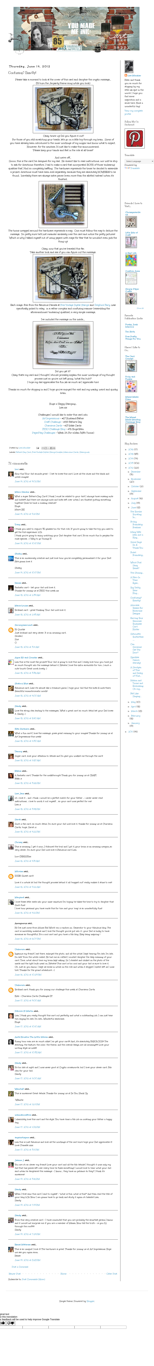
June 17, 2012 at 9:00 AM (28, 1000)
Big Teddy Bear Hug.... (136, 590)
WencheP (19, 1089)
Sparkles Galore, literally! (136, 660)
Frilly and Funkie (130, 377)
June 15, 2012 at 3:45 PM (27, 809)
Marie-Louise (21, 605)
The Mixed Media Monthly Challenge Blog (133, 419)
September (136, 491)
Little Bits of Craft (131, 233)
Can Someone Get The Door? (136, 648)
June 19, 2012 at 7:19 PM (27, 1205)
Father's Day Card (23, 452)
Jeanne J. (20, 1160)
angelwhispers (22, 1137)
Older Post (111, 1273)
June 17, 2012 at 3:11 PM (27, 1149)
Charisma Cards (53, 425)
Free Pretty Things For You (133, 337)
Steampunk (84, 452)
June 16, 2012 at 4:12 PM (27, 912)
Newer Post (15, 1273)
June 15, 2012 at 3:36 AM (27, 673)
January (135, 723)
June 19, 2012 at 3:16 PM (27, 1179)
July (133, 503)
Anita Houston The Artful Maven (31, 1037)
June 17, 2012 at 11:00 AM (28, 1078)
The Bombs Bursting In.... (136, 514)
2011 (130, 731)
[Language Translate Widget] (139, 161)
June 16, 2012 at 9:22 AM (27, 887)
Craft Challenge (52, 421)
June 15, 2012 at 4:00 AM (28, 695)
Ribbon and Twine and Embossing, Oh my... (137, 684)
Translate (132, 168)
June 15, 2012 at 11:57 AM (27, 760)
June (134, 507)
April (134, 706)
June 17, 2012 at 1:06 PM (27, 1127)
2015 (131, 454)
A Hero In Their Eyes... (135, 580)
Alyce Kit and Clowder (26, 657)
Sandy (18, 706)
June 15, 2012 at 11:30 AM (28, 741)
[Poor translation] (10, 1323)
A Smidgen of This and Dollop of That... (137, 671)
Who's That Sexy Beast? (136, 565)
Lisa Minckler (134, 75)
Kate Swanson (22, 729)
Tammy (18, 751)
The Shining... (137, 572)
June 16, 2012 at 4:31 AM (27, 861)
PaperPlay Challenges (43, 432)
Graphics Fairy (102, 305)
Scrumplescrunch (24, 625)
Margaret (19, 897)
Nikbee (18, 771)
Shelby (18, 553)
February (135, 715)
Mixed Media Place (131, 398)
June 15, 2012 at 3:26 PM (27, 783)
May (133, 702)
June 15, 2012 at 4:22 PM (27, 831)
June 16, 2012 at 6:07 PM (28, 938)
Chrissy (19, 842)
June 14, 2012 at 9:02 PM (27, 481)
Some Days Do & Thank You (137, 545)
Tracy (18, 524)
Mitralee (19, 871)
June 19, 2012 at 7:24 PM (27, 1234)
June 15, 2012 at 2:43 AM (27, 614)
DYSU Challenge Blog (53, 429)
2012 (131, 467)
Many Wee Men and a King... (137, 535)
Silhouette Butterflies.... (137, 637)
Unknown (20, 949)
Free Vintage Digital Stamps (74, 305)
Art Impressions (50, 418)
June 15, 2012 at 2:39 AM (27, 595)
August (135, 498)
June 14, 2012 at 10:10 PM (28, 543)
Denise (18, 583)
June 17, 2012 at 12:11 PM (27, 1104)
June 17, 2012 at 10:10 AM (28, 1026)
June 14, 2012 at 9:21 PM (27, 514)
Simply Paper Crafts (132, 290)
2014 (131, 458)
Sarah (18, 819)
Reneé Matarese (23, 1244)
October (135, 486)
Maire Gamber (22, 492)
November (136, 479)
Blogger (90, 1301)
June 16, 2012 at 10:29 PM (28, 974)
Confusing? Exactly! (136, 599)
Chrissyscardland (132, 213)
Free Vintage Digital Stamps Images (47, 452)
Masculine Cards (71, 452)
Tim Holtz (130, 331)
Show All (140, 308)
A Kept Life (130, 253)
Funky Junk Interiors (131, 325)
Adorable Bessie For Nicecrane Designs (137, 609)
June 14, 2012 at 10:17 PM (28, 572)
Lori (17, 469)
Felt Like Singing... (136, 695)
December (136, 471)
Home (63, 1273)
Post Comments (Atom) (33, 1279)
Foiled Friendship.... (137, 555)
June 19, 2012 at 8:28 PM (27, 1260)
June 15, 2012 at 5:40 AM (27, 718)
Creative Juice (132, 271)
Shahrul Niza (21, 683)
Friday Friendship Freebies (137, 524)
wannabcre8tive (23, 1115)
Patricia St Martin (24, 1011)
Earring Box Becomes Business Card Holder (137, 624)
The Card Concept (129, 357)
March (134, 711)
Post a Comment (20, 1267)
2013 (131, 463)
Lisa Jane (19, 793)
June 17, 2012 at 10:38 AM (28, 1052)
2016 (131, 449)
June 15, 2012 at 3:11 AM (27, 647)
